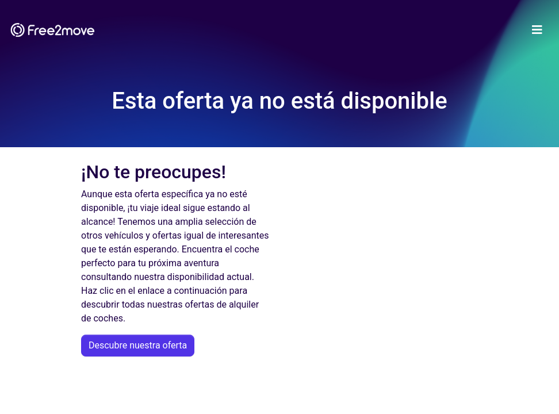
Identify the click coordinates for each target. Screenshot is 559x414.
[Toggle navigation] (537, 30)
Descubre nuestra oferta (138, 345)
